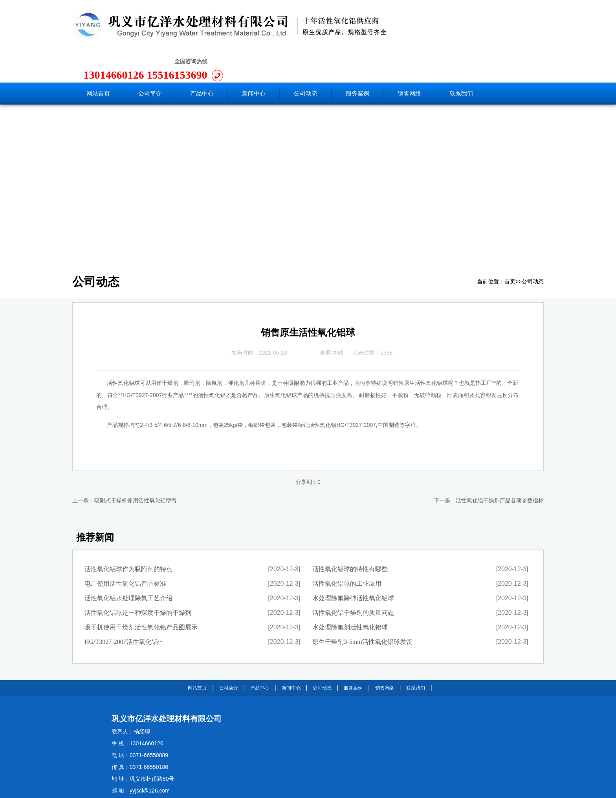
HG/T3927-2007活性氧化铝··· (123, 606)
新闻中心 (291, 652)
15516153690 (498, 27)
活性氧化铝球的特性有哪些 (350, 533)
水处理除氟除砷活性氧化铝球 (353, 562)
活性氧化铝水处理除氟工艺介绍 (128, 562)
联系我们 (415, 652)
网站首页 (197, 652)
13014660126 (436, 27)
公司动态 (533, 246)
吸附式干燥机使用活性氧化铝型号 (135, 465)
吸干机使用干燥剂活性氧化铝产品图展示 (141, 591)
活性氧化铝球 (123, 347)
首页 (509, 246)
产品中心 (259, 652)
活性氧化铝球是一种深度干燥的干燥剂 (137, 577)
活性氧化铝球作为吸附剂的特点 (128, 533)
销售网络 (384, 652)
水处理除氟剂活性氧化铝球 (350, 591)
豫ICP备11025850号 (203, 789)
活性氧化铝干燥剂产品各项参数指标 (500, 465)
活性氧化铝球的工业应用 (346, 547)
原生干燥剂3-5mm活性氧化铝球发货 (362, 606)
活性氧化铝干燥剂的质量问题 (353, 577)
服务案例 (353, 652)
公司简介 (228, 652)
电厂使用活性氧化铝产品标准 (125, 547)
